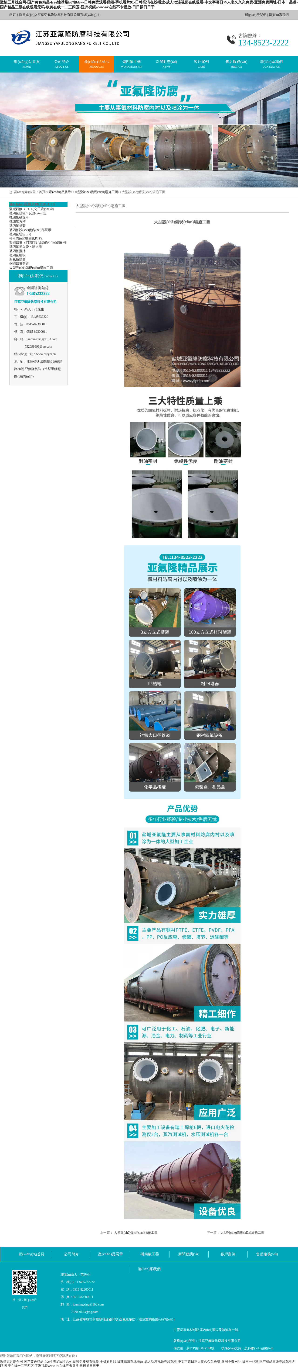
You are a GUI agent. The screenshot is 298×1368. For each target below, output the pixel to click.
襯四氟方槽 (17, 221)
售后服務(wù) (236, 64)
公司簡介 (61, 64)
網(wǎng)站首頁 (26, 64)
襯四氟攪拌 (17, 251)
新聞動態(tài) (166, 64)
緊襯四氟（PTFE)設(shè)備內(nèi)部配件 (38, 242)
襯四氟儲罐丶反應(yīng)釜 (28, 213)
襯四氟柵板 (17, 255)
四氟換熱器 (17, 259)
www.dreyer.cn (46, 354)
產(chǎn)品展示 (96, 64)
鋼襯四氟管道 (19, 263)
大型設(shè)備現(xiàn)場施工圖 (96, 192)
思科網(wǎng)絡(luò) (259, 1348)
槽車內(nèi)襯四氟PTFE (26, 238)
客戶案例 (201, 64)
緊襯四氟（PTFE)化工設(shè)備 (31, 209)
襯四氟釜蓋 (17, 226)
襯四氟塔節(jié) (20, 234)
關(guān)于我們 (255, 15)
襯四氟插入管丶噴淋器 (25, 247)
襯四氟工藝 (131, 64)
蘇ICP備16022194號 (200, 1348)
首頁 (42, 192)
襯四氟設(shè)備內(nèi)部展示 (30, 230)
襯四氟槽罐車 (19, 217)
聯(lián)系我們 (279, 15)
